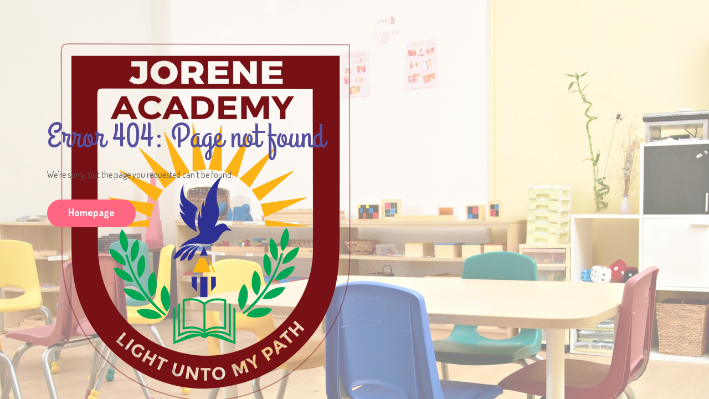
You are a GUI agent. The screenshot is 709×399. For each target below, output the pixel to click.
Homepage (91, 212)
